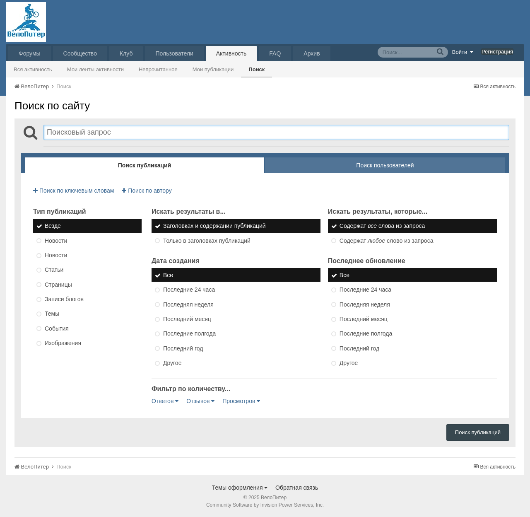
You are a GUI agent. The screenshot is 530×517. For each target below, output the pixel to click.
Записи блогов (64, 299)
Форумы (30, 53)
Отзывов (200, 401)
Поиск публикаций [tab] (144, 165)
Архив (312, 53)
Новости (56, 240)
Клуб (126, 53)
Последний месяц (187, 319)
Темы (52, 314)
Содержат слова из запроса (382, 226)
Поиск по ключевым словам (73, 190)
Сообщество (80, 53)
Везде (53, 226)
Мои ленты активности (95, 69)
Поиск (256, 69)
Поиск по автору (146, 190)
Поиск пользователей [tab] (385, 165)
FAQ (275, 53)
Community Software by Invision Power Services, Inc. (265, 505)
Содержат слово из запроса (387, 240)
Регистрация (497, 51)
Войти (463, 52)
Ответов (165, 401)
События (57, 328)
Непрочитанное (158, 69)
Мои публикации (213, 69)
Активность (231, 53)
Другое (172, 363)
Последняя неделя (188, 304)
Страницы (58, 284)
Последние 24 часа (189, 290)
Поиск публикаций (478, 432)
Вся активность (33, 69)
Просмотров (241, 401)
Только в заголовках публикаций (207, 240)
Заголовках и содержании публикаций (214, 226)
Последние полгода (189, 334)
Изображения (63, 343)
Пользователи (174, 53)
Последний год (183, 348)
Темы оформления (240, 487)
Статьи (54, 270)
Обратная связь (296, 487)
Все (168, 275)
